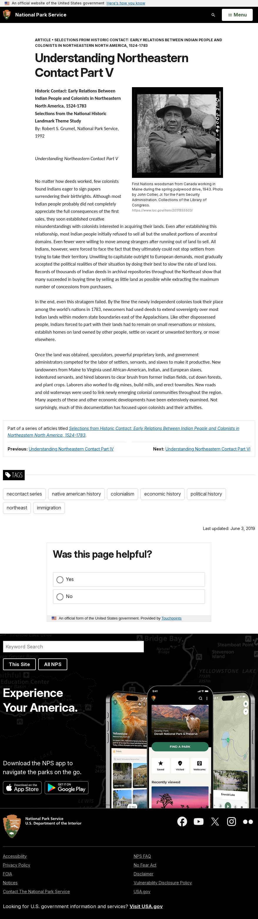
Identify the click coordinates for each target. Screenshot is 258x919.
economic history (162, 494)
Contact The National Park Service (36, 891)
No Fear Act (145, 864)
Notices (10, 882)
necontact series (24, 494)
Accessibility (15, 856)
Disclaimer (143, 873)
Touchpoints (172, 618)
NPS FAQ (142, 856)
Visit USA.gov (146, 906)
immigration (49, 508)
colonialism (122, 494)
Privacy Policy (16, 864)
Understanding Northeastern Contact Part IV (71, 448)
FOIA (7, 873)
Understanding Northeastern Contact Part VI (207, 448)
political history (206, 494)
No (69, 596)
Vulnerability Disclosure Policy (163, 882)
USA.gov (142, 891)
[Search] (73, 647)
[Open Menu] (237, 15)
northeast (17, 508)
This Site (19, 664)
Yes (70, 579)
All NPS (52, 664)
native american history (76, 494)
